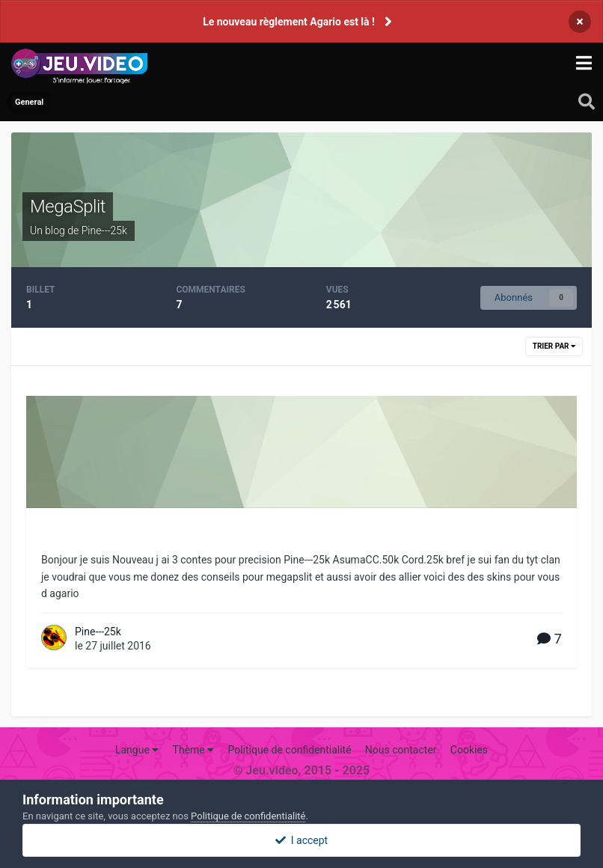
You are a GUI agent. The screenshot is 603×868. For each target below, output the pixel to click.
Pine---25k (98, 632)
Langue (137, 750)
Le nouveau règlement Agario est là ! (289, 22)
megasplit (79, 533)
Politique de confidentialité (289, 750)
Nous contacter (401, 750)
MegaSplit (67, 206)
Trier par (554, 346)
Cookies (469, 750)
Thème (194, 750)
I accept (301, 840)
